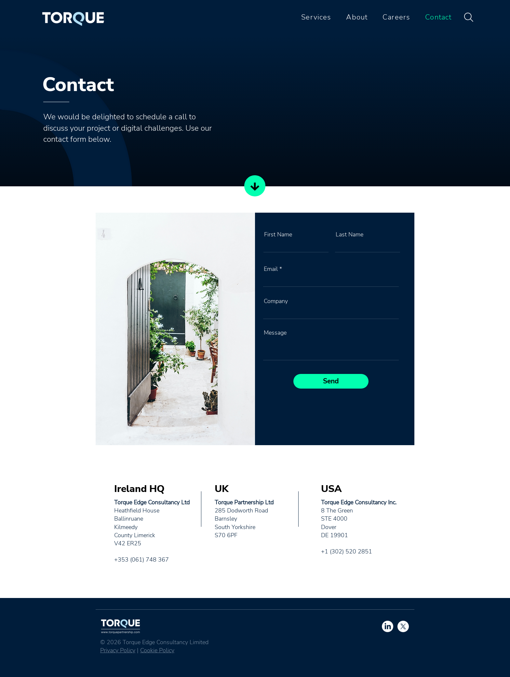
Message (275, 333)
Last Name (349, 234)
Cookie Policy (157, 650)
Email (271, 269)
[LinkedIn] (387, 626)
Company (276, 301)
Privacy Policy (117, 650)
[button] (313, 17)
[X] (403, 626)
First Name (278, 234)
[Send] (331, 381)
